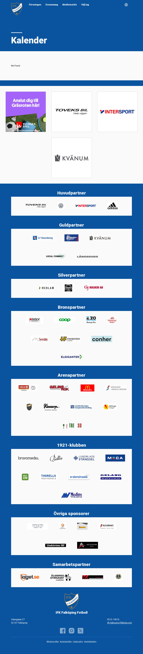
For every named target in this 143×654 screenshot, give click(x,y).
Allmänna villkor (53, 642)
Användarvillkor (66, 642)
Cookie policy (78, 642)
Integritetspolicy (90, 642)
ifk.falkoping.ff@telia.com (119, 622)
